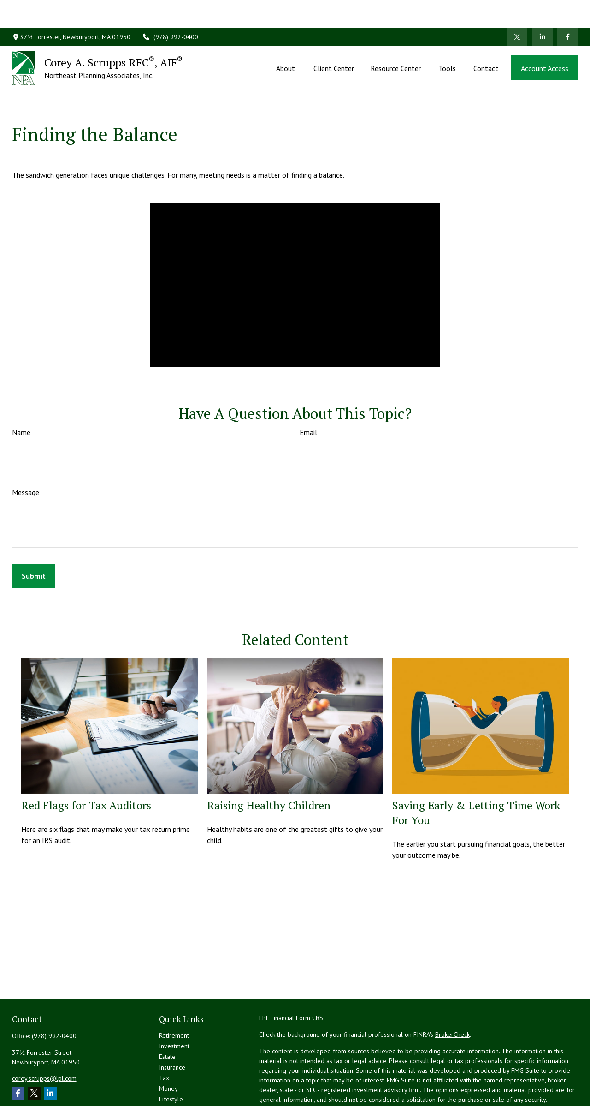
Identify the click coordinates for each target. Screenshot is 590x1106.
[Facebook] (567, 9)
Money (168, 1047)
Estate (167, 1015)
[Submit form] (33, 534)
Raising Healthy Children (268, 763)
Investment (174, 1004)
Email (308, 390)
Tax (164, 1036)
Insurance (172, 1026)
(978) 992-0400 (170, 9)
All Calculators (179, 1089)
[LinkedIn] (542, 9)
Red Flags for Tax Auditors (86, 763)
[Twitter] (517, 9)
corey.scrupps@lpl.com (44, 1037)
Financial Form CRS (297, 976)
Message (25, 450)
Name (21, 390)
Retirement (174, 994)
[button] (286, 40)
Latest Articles (178, 1068)
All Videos (173, 1079)
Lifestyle (171, 1057)
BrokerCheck (452, 993)
